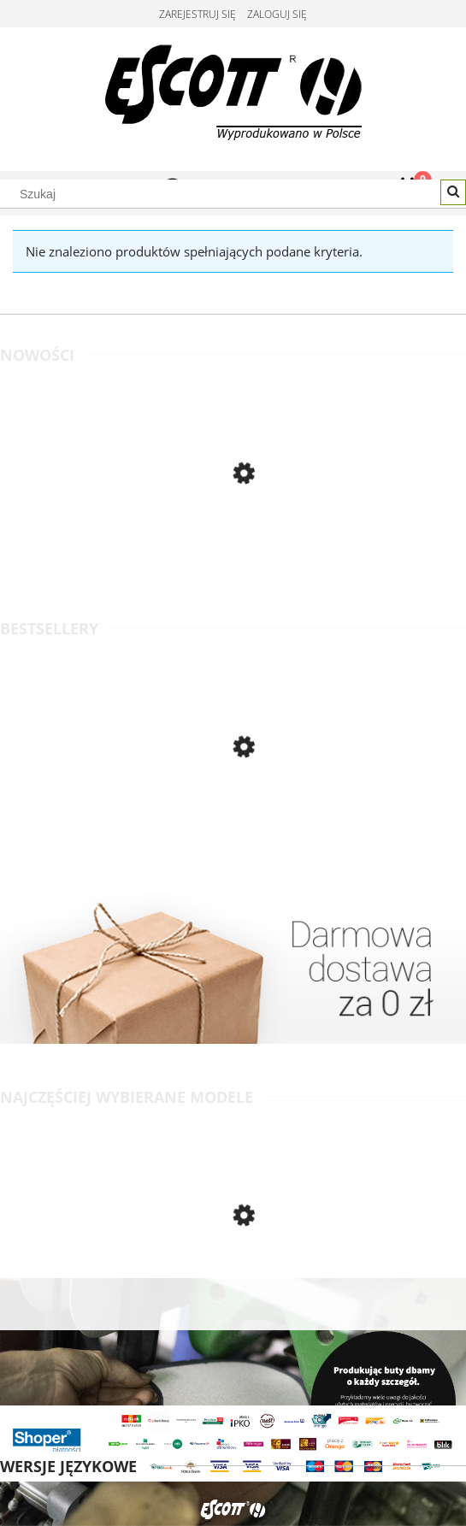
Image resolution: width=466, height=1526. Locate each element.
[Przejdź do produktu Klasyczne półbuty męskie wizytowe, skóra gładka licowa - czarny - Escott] (233, 821)
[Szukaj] (453, 192)
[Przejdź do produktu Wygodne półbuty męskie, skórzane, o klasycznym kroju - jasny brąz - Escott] (233, 547)
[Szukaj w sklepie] (233, 194)
